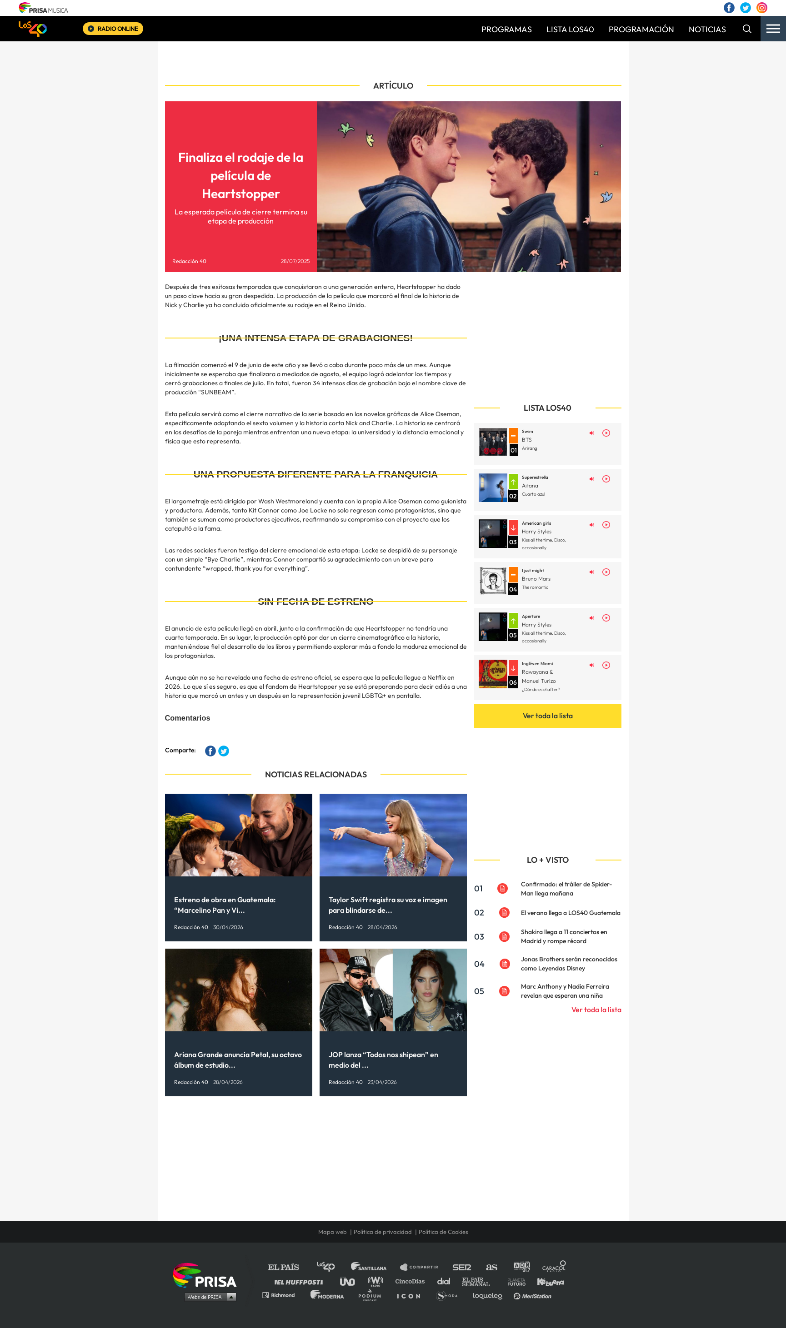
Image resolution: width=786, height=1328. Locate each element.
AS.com (491, 1267)
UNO (351, 1281)
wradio (377, 1281)
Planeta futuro (513, 1281)
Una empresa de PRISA (208, 1275)
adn (521, 1267)
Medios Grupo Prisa (207, 1296)
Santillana (375, 1267)
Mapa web (332, 1231)
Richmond (283, 1294)
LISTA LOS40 (570, 29)
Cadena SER (462, 1267)
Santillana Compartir (423, 1267)
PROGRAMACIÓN (641, 29)
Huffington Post (301, 1281)
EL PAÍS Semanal (480, 1281)
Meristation (533, 1294)
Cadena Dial (447, 1281)
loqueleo (490, 1294)
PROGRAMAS (506, 29)
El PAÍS (289, 1267)
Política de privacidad (383, 1231)
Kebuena (546, 1281)
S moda (450, 1294)
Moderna (328, 1294)
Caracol (555, 1267)
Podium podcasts (373, 1294)
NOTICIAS (707, 29)
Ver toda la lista (548, 715)
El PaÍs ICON (412, 1294)
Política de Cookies (443, 1231)
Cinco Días (412, 1281)
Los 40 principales (332, 1267)
